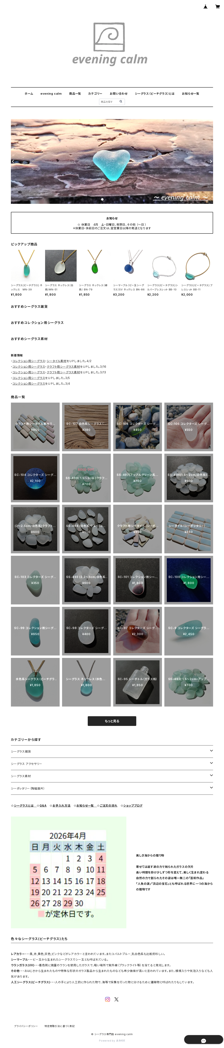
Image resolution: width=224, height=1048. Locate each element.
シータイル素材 (57, 361)
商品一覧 (75, 93)
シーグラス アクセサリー (26, 763)
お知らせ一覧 (190, 93)
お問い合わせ (119, 93)
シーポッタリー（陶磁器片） (28, 788)
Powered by (112, 1040)
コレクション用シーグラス (29, 361)
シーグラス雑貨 (21, 751)
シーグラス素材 (21, 776)
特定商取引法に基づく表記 (59, 1026)
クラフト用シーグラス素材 (63, 366)
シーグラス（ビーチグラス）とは (155, 93)
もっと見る (112, 721)
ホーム (29, 93)
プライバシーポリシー (26, 1026)
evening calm (51, 93)
